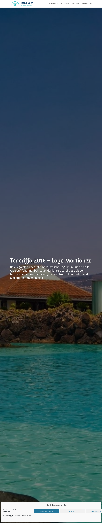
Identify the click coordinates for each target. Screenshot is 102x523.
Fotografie (65, 4)
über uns (84, 4)
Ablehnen (72, 511)
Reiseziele (52, 4)
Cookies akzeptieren (46, 511)
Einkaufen (75, 4)
